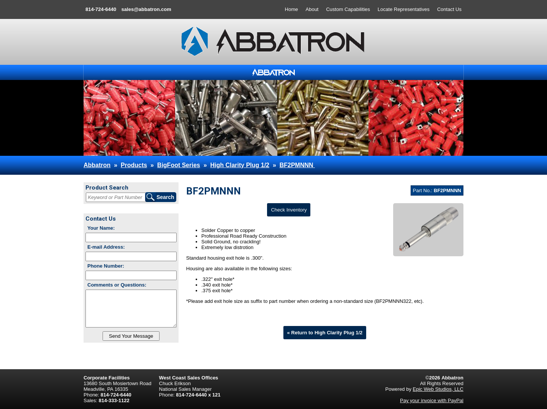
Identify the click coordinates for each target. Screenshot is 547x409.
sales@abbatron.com (146, 9)
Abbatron (97, 165)
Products (134, 165)
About (312, 9)
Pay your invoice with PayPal (431, 400)
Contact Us (449, 9)
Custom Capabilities (348, 9)
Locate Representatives (404, 9)
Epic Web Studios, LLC (438, 389)
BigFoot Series (178, 165)
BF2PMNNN (297, 165)
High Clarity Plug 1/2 (239, 165)
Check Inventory (289, 210)
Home (291, 9)
